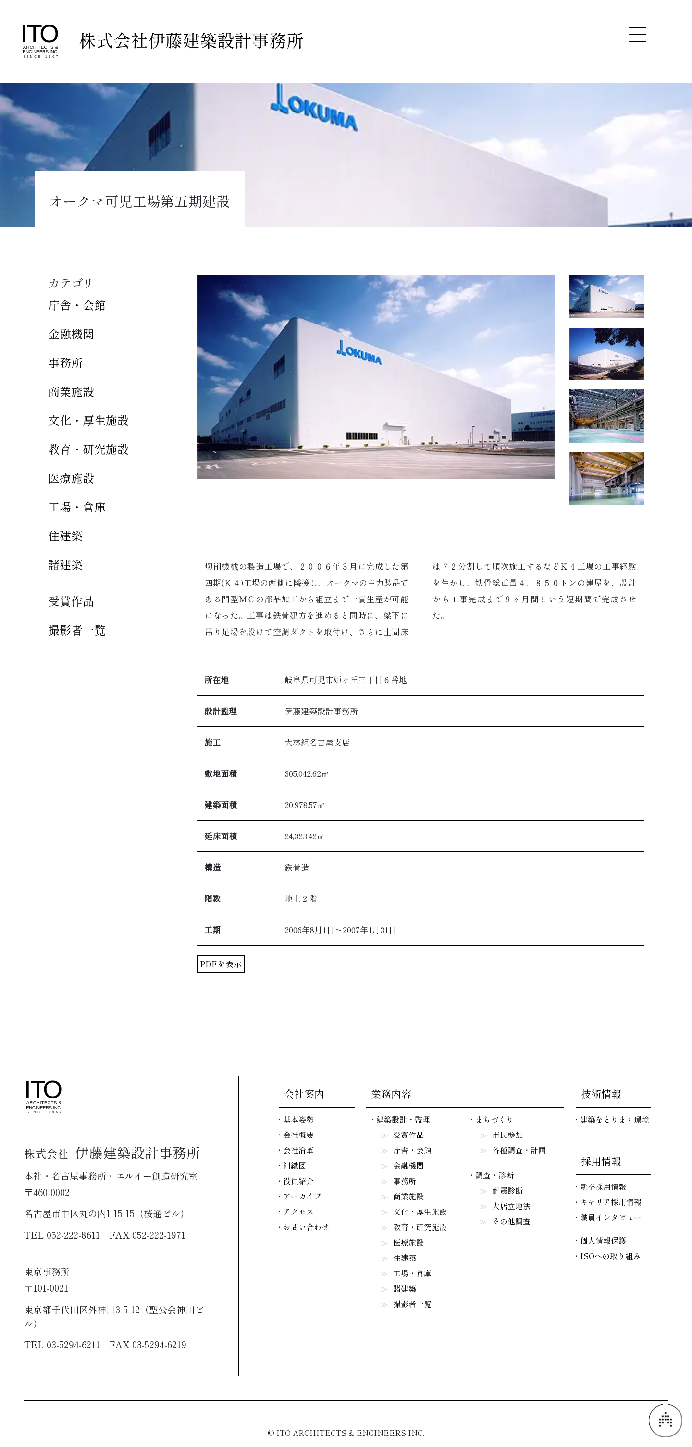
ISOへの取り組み (610, 1255)
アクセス (298, 1211)
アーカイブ (302, 1196)
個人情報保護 (603, 1240)
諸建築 (65, 564)
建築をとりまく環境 (614, 1119)
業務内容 (391, 1093)
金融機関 (71, 333)
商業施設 (71, 391)
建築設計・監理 (403, 1119)
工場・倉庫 (77, 506)
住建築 (65, 535)
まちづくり (494, 1119)
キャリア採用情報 (611, 1202)
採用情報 (601, 1161)
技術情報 (601, 1093)
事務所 (65, 362)
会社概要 (298, 1134)
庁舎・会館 (77, 304)
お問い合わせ (306, 1227)
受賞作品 (71, 600)
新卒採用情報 (603, 1186)
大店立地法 (511, 1205)
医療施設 (71, 477)
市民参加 (507, 1134)
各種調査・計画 (519, 1150)
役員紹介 (298, 1180)
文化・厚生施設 (88, 420)
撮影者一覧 (77, 629)
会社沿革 (298, 1150)
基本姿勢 (298, 1119)
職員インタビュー (611, 1217)
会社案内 (304, 1093)
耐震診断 (507, 1190)
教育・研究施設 (88, 448)
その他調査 (511, 1221)
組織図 (294, 1165)
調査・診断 (494, 1175)
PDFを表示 (221, 964)
